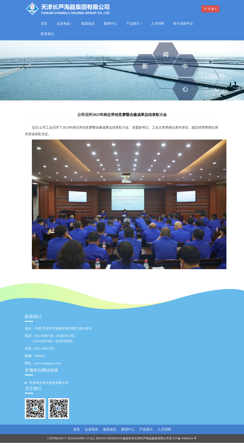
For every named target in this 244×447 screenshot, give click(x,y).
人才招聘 (157, 23)
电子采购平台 (183, 23)
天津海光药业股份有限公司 (49, 382)
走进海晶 (63, 23)
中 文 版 (210, 8)
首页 (44, 23)
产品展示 (132, 23)
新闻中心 (110, 23)
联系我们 (47, 34)
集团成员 (88, 23)
